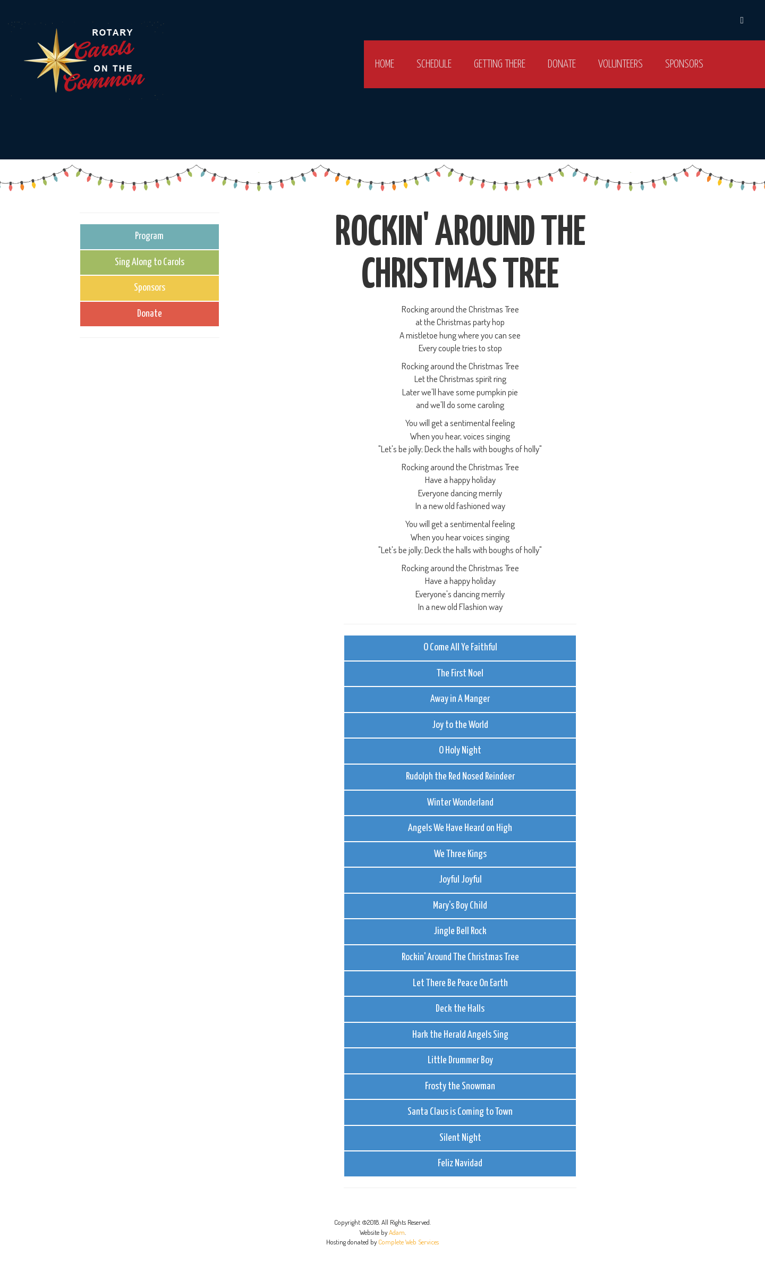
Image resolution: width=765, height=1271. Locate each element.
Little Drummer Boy (460, 1060)
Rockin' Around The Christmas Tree (460, 957)
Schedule (434, 64)
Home (384, 64)
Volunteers (620, 64)
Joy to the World (460, 725)
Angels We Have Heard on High (460, 828)
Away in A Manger (460, 699)
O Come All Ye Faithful (460, 647)
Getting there (499, 64)
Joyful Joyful (460, 880)
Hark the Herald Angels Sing (460, 1035)
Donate (562, 64)
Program (149, 236)
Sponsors (684, 64)
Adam (397, 1232)
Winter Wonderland (460, 803)
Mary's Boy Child (460, 906)
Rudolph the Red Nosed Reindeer (460, 777)
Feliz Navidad (460, 1163)
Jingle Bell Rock (460, 931)
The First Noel (460, 673)
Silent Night (460, 1138)
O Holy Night (460, 750)
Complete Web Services (408, 1242)
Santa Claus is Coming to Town (460, 1112)
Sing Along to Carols (149, 262)
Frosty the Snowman (460, 1086)
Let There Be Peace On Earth (460, 983)
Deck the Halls (460, 1009)
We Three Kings (460, 854)
